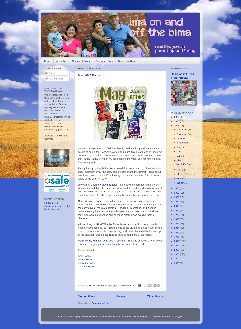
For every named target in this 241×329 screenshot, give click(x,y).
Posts (50, 73)
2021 (177, 197)
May (179, 160)
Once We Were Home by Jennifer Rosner (101, 201)
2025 (177, 121)
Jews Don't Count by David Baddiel (97, 184)
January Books (86, 266)
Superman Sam (104, 61)
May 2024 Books (89, 75)
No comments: (127, 285)
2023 (177, 188)
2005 (177, 263)
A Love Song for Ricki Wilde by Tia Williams (102, 224)
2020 (177, 201)
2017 (177, 214)
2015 (177, 223)
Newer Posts (87, 296)
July (179, 151)
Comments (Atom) (101, 303)
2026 (177, 117)
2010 (177, 245)
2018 (177, 210)
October (181, 138)
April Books (84, 256)
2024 (177, 125)
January (181, 183)
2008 (177, 254)
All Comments (54, 78)
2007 (177, 258)
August (181, 147)
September (183, 142)
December (182, 129)
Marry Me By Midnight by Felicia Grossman (102, 240)
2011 (177, 241)
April (179, 169)
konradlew (156, 316)
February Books (87, 263)
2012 (177, 236)
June (179, 156)
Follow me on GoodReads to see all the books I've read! (57, 206)
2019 (177, 206)
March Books (85, 259)
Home (47, 61)
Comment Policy (81, 61)
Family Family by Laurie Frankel (95, 168)
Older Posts (155, 296)
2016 (177, 219)
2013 (177, 232)
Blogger (178, 316)
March (180, 174)
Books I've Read (127, 61)
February (182, 178)
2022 (177, 193)
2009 (177, 250)
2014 (177, 228)
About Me (61, 61)
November (182, 134)
